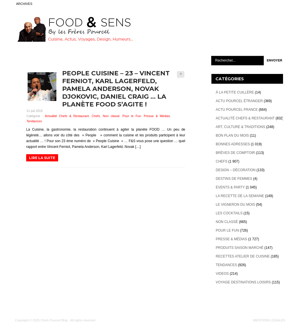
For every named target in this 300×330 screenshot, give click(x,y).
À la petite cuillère (235, 92)
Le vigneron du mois (235, 205)
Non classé (111, 116)
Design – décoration (235, 170)
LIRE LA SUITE (42, 158)
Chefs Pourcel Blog (54, 320)
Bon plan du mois (232, 135)
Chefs (96, 116)
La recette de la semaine (240, 196)
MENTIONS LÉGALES (269, 320)
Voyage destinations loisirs (243, 282)
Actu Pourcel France (237, 110)
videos (222, 274)
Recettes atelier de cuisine (243, 256)
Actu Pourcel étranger (239, 101)
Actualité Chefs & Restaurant (67, 116)
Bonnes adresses (233, 144)
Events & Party (230, 187)
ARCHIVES (24, 3)
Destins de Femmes (234, 179)
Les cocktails (229, 213)
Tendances (34, 121)
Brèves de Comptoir (235, 153)
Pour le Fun (132, 116)
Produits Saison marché (239, 248)
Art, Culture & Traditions (240, 127)
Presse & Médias (157, 116)
